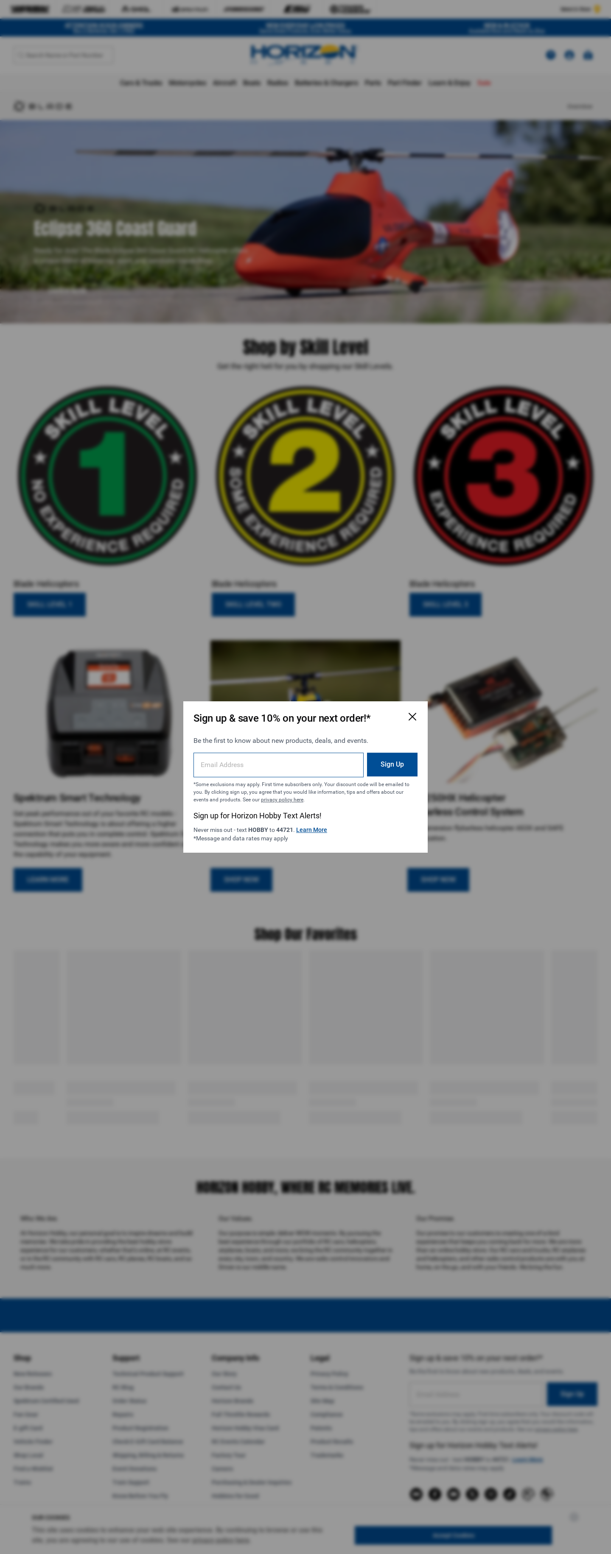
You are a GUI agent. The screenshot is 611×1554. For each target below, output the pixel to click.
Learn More (311, 829)
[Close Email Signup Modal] (412, 716)
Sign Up (392, 764)
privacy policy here (282, 800)
